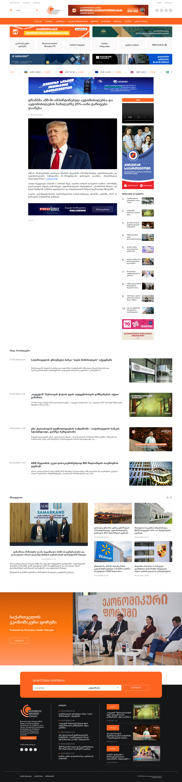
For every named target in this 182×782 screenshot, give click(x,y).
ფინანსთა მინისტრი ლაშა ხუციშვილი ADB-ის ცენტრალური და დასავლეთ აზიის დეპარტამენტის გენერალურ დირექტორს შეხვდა (49, 553)
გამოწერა (136, 688)
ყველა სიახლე (140, 21)
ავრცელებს (52, 178)
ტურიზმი (94, 21)
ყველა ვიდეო (132, 45)
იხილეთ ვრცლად (28, 738)
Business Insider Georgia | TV (49, 44)
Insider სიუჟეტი (77, 45)
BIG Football (159, 45)
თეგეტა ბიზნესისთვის (78, 21)
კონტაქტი (36, 3)
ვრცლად (19, 641)
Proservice (159, 777)
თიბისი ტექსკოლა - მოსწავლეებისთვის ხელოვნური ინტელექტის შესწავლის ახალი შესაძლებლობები (118, 756)
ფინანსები (106, 21)
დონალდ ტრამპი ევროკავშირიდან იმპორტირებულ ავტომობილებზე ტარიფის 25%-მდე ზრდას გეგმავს (111, 530)
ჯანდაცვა (118, 21)
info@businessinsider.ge (27, 744)
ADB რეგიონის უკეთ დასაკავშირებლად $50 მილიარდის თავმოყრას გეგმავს (76, 748)
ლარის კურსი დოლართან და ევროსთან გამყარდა (76, 757)
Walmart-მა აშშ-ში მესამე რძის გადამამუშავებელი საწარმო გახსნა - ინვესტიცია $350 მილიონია (112, 568)
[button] (167, 497)
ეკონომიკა (60, 21)
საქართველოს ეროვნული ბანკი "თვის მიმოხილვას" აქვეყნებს (75, 715)
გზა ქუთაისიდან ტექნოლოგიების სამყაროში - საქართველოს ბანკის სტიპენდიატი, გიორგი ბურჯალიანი (74, 737)
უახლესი (62, 705)
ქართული (168, 3)
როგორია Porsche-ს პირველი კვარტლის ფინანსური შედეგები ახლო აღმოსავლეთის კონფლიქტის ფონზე (152, 569)
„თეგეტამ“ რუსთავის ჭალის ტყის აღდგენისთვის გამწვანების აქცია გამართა (74, 725)
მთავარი (38, 21)
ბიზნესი (48, 21)
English (159, 3)
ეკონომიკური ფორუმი (22, 44)
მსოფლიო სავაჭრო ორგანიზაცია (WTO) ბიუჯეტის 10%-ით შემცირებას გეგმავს (152, 530)
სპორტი (128, 21)
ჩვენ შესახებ (15, 3)
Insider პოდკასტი (105, 44)
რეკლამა (26, 3)
